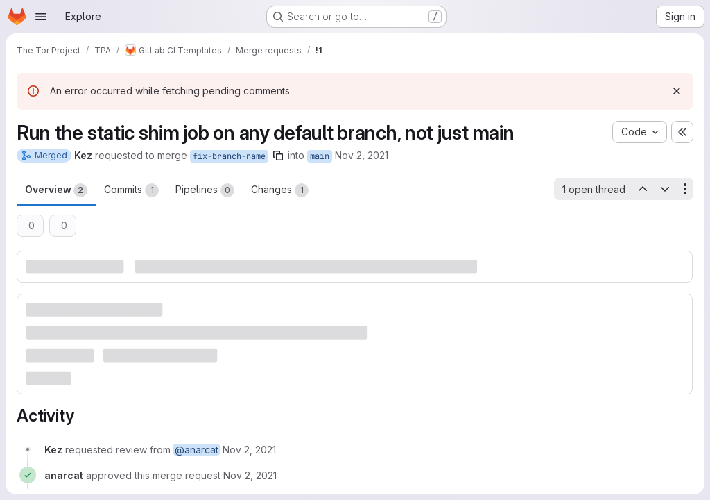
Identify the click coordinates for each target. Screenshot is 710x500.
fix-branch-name (229, 156)
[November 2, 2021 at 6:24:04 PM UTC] (249, 450)
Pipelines (204, 190)
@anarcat (196, 450)
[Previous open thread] (642, 189)
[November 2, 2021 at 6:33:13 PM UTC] (250, 475)
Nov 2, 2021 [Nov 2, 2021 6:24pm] (361, 155)
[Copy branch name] (278, 155)
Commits (131, 190)
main (319, 156)
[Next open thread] (665, 189)
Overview (56, 190)
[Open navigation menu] (41, 17)
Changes (280, 190)
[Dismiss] (676, 91)
